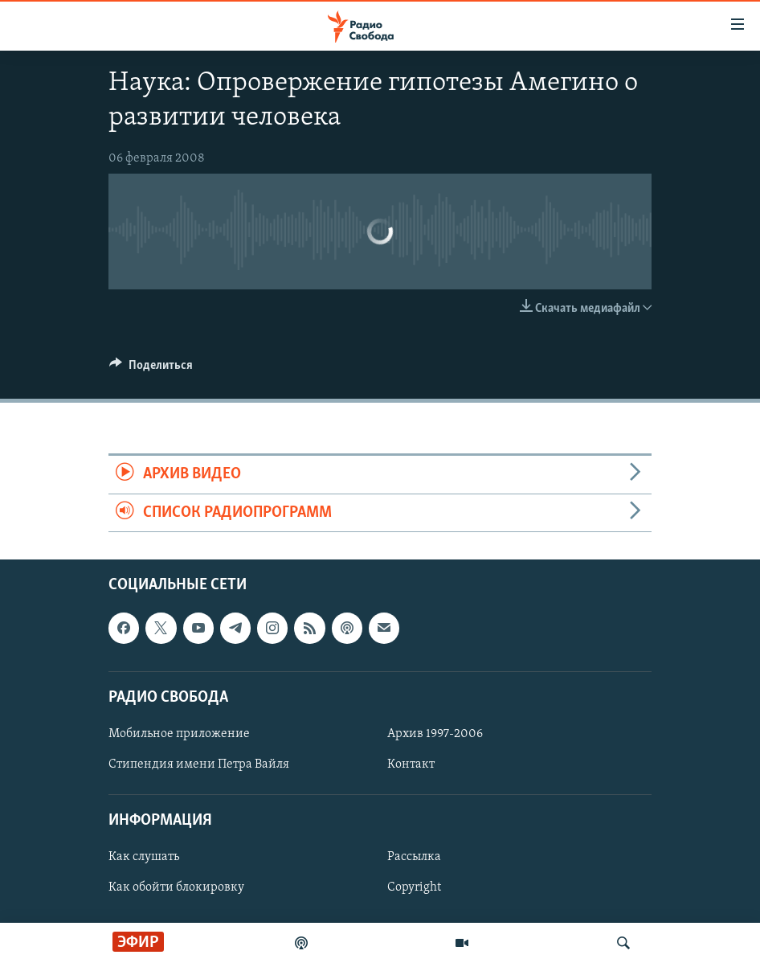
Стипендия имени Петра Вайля (198, 764)
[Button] (151, 369)
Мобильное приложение (179, 733)
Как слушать (143, 856)
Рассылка (414, 856)
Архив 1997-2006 (435, 733)
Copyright (414, 887)
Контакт (411, 764)
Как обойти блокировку (176, 887)
